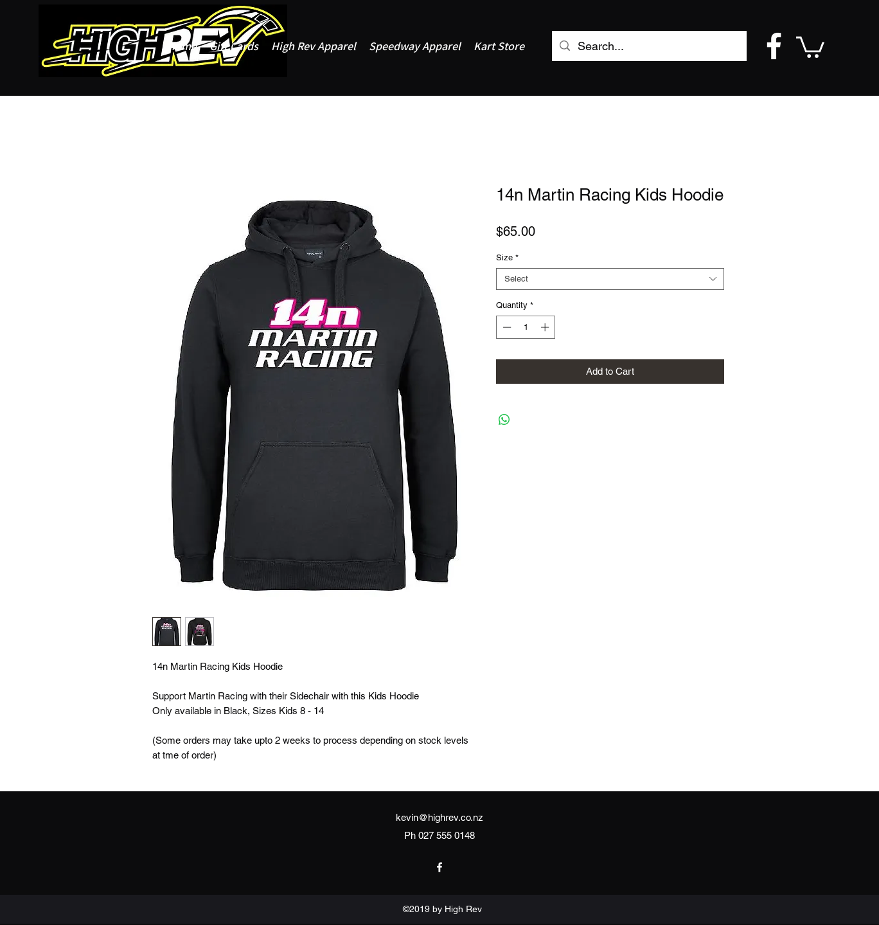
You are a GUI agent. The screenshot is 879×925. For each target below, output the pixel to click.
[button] (810, 46)
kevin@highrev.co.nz (439, 817)
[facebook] (774, 46)
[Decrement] (505, 327)
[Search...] (649, 46)
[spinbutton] (525, 327)
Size (507, 257)
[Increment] (546, 327)
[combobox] (610, 279)
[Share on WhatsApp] (504, 419)
